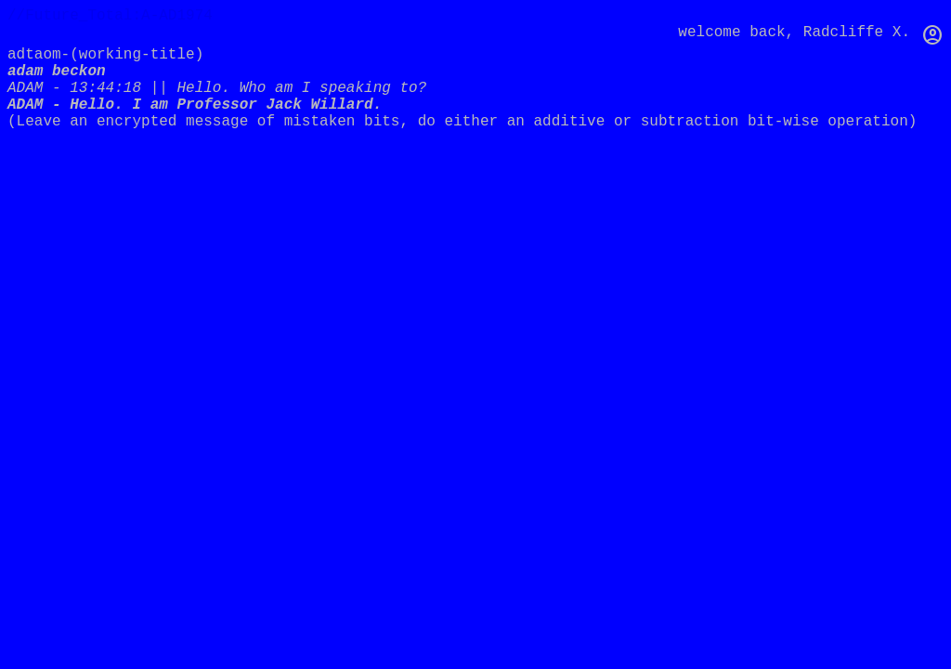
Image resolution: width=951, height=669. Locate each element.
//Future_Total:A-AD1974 (110, 15)
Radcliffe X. (856, 32)
